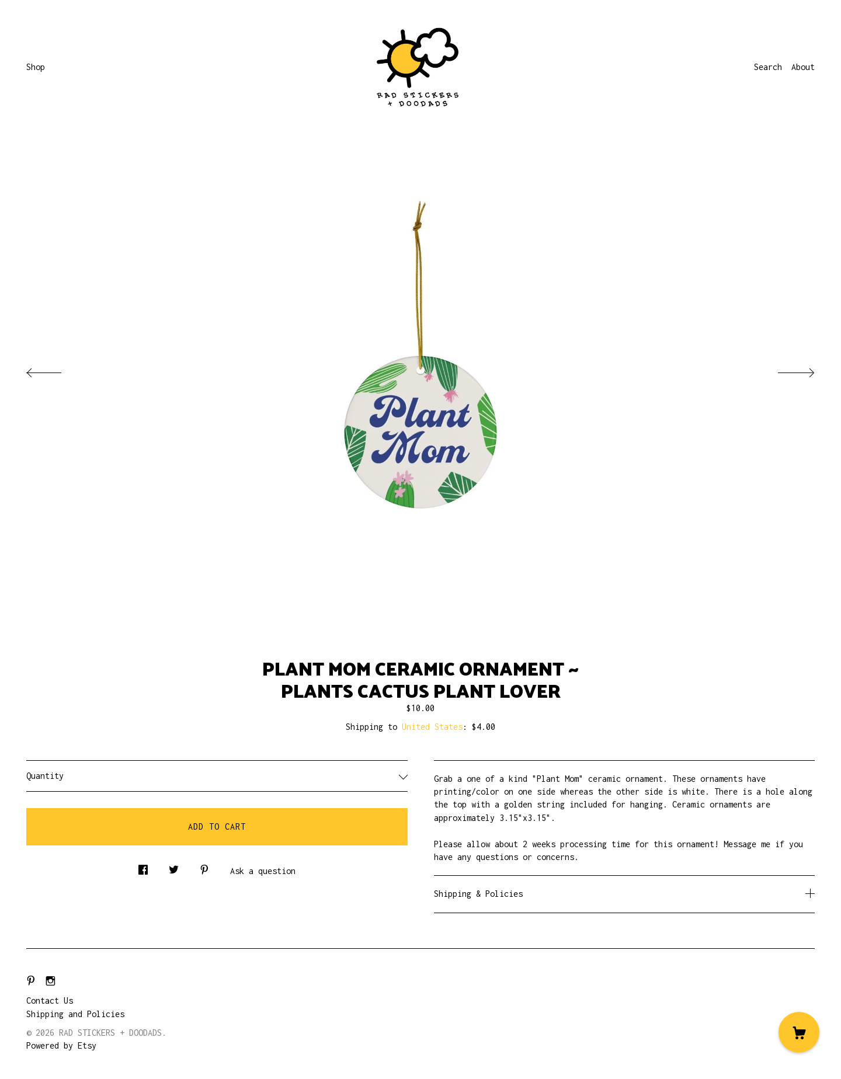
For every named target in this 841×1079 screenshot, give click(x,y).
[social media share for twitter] (174, 866)
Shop (35, 67)
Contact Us (49, 1000)
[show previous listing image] (55, 369)
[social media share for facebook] (143, 866)
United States (432, 727)
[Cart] (799, 1032)
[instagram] (50, 981)
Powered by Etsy (61, 1045)
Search (768, 67)
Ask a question (263, 871)
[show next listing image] (785, 369)
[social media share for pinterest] (204, 866)
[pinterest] (31, 981)
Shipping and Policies (75, 1014)
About (803, 67)
